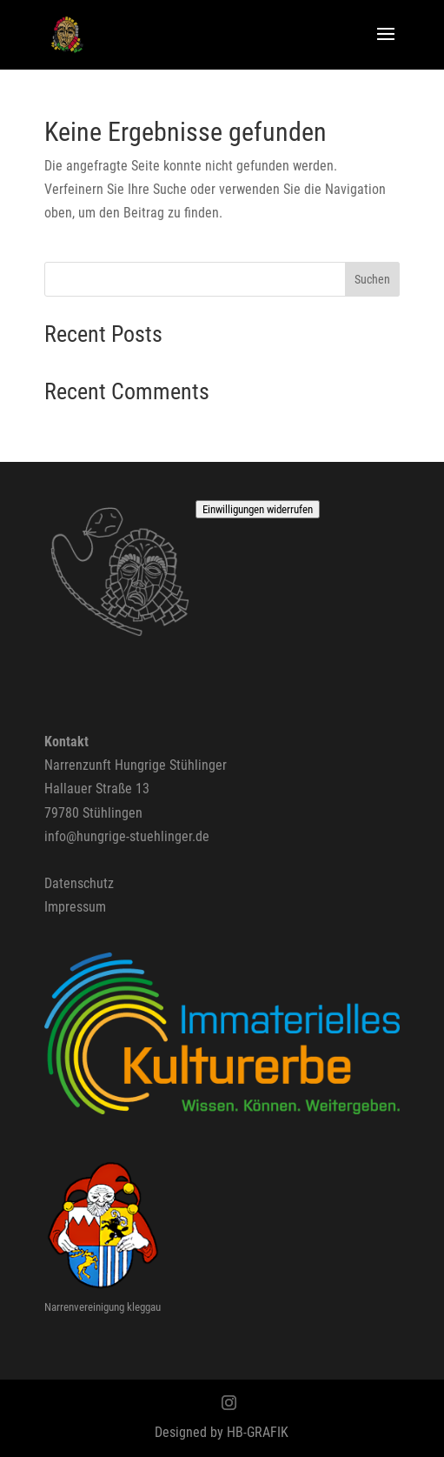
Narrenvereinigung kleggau (102, 1306)
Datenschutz (79, 883)
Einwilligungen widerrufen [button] (257, 509)
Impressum (75, 907)
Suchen (372, 279)
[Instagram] (229, 1404)
